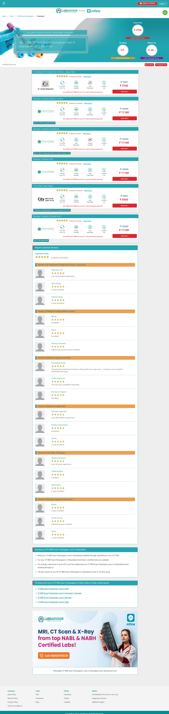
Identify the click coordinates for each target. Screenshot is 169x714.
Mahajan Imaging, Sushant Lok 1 (47, 216)
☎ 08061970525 (147, 3)
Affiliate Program (98, 702)
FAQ (37, 694)
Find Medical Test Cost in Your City (105, 694)
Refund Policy (13, 698)
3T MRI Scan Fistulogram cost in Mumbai (55, 597)
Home (4, 16)
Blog (37, 702)
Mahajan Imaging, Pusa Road (46, 129)
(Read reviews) (87, 76)
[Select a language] (163, 4)
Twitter (66, 698)
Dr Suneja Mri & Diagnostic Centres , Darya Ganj (54, 72)
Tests (11, 16)
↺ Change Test (161, 65)
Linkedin (67, 702)
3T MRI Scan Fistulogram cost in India (53, 602)
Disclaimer (40, 698)
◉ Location (149, 65)
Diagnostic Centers (99, 698)
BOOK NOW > (124, 91)
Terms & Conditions (15, 706)
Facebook (67, 694)
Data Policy (12, 694)
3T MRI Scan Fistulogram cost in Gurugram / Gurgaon (60, 593)
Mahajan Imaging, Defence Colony (48, 98)
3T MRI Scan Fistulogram (25, 16)
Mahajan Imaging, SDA (43, 159)
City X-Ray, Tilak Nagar (43, 186)
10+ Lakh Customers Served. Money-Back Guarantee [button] (50, 32)
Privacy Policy (13, 702)
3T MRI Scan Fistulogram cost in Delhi (53, 589)
